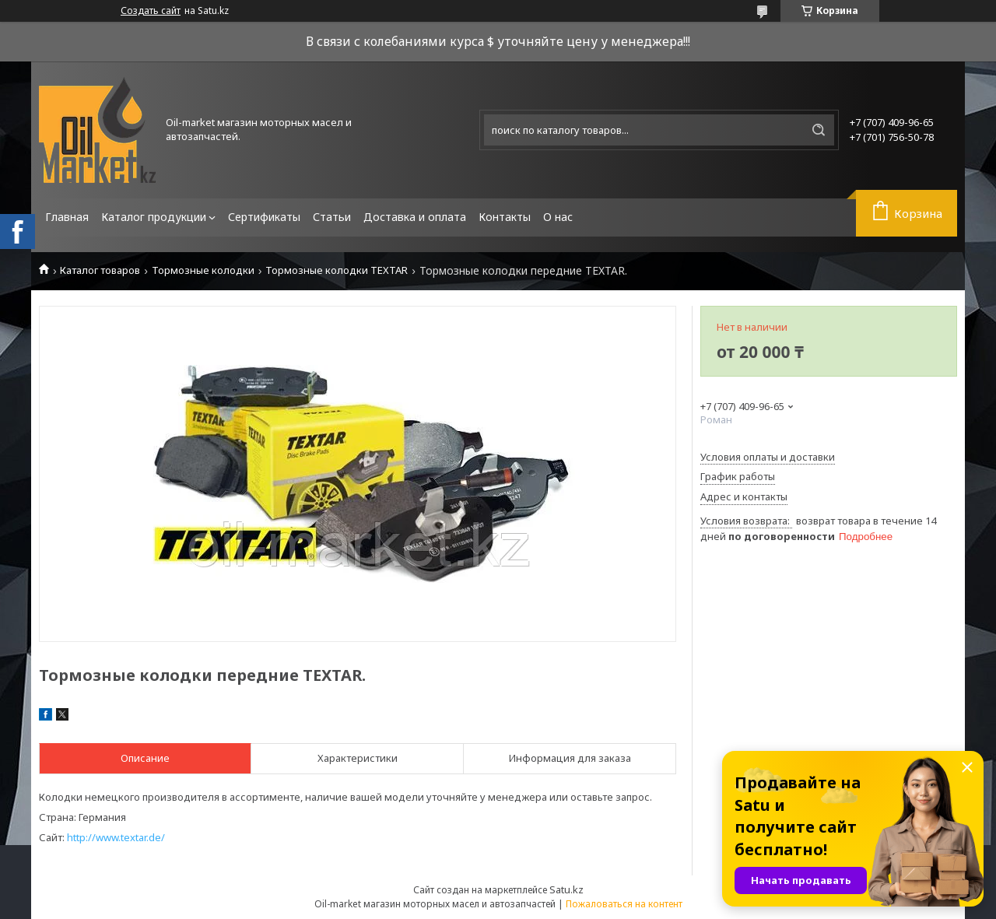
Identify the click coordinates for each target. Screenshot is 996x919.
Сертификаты (264, 216)
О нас (558, 216)
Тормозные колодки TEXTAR (336, 270)
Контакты (505, 216)
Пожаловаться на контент (624, 903)
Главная (67, 216)
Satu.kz (566, 889)
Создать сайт (151, 10)
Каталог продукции (153, 216)
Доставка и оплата (414, 216)
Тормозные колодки (203, 270)
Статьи (332, 216)
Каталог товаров (100, 270)
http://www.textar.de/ (116, 837)
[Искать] (818, 130)
